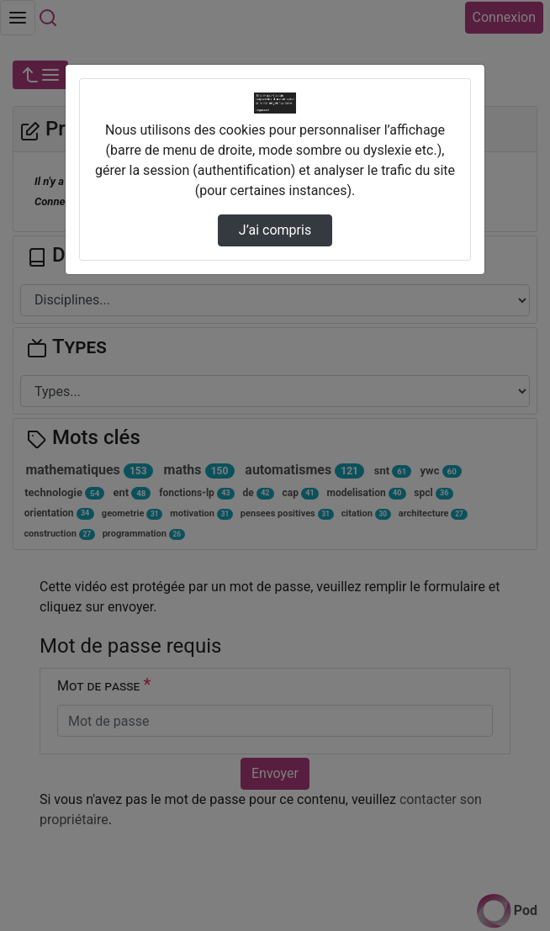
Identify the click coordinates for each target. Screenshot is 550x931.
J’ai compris (275, 230)
